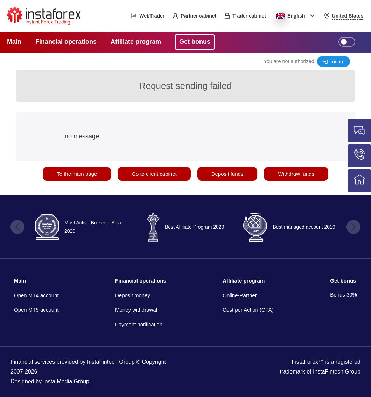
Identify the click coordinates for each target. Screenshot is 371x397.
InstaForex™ (308, 362)
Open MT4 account (36, 295)
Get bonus (343, 281)
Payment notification (138, 324)
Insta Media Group (66, 381)
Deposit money (132, 295)
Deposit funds (227, 174)
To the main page (77, 174)
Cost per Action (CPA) (248, 310)
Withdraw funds (296, 174)
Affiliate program (244, 281)
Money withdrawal (136, 310)
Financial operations (140, 281)
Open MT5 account (36, 310)
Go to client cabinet (154, 174)
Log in (336, 61)
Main (20, 281)
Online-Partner (240, 295)
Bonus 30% (343, 295)
